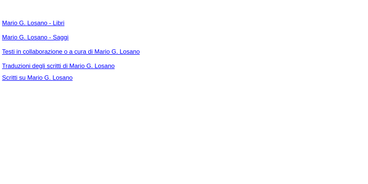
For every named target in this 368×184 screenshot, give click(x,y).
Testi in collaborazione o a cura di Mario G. (71, 51)
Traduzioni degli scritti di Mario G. (58, 65)
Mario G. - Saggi (35, 37)
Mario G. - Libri (33, 22)
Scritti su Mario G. (37, 77)
